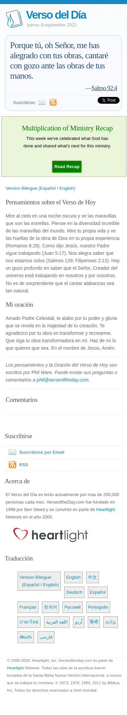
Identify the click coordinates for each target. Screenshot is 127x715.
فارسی (46, 636)
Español (98, 592)
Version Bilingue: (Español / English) (39, 581)
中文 (92, 577)
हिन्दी (94, 622)
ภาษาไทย (29, 622)
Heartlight (105, 509)
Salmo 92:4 (104, 87)
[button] (67, 166)
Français (28, 607)
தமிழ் (110, 622)
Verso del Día (56, 14)
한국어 (50, 607)
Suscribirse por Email (35, 452)
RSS (23, 464)
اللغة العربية (57, 622)
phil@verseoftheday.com (62, 380)
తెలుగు (26, 636)
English (73, 577)
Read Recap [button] (66, 166)
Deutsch (74, 592)
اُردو (78, 622)
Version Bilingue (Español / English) (40, 188)
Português (98, 607)
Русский (73, 607)
